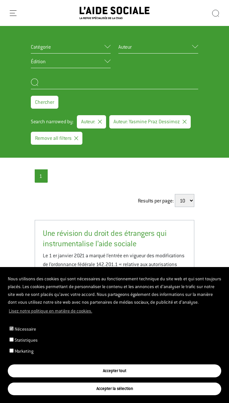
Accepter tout (114, 370)
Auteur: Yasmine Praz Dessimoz (150, 121)
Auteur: (91, 121)
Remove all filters (56, 138)
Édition (38, 61)
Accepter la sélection (114, 388)
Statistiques (23, 340)
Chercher (44, 102)
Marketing (21, 351)
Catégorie (41, 47)
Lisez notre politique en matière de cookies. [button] (50, 311)
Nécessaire (22, 329)
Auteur (125, 47)
